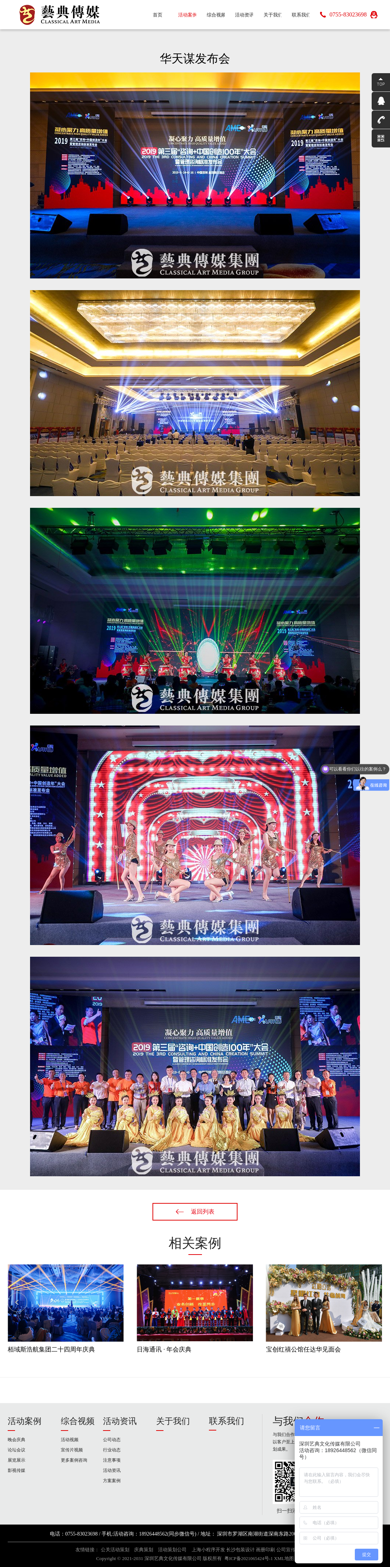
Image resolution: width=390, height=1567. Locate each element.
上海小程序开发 (208, 1549)
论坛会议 (16, 1449)
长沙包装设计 (240, 1549)
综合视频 (78, 1421)
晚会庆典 (16, 1439)
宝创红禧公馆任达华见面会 (303, 1349)
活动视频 (69, 1439)
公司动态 (112, 1439)
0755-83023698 (348, 14)
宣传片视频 (72, 1449)
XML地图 (284, 1558)
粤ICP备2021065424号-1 (248, 1558)
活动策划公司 (172, 1549)
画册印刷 (265, 1549)
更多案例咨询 (74, 1460)
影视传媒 (16, 1470)
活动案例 (24, 1421)
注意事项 (112, 1460)
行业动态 (112, 1449)
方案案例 (112, 1480)
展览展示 (16, 1460)
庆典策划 (143, 1549)
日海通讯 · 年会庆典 (164, 1349)
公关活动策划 (115, 1549)
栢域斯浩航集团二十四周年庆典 (51, 1349)
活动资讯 (120, 1421)
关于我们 (173, 1421)
